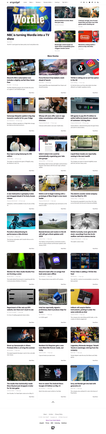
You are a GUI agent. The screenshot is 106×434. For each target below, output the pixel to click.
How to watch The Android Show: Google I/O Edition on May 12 (51, 385)
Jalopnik (41, 423)
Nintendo (81, 32)
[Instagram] (84, 2)
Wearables (41, 98)
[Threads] (95, 2)
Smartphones (58, 32)
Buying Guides (47, 2)
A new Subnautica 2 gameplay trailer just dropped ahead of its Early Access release (21, 196)
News (30, 2)
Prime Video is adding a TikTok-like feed (84, 273)
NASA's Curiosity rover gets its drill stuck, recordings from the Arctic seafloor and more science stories (84, 234)
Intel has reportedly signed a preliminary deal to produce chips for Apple (52, 310)
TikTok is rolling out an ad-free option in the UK (85, 79)
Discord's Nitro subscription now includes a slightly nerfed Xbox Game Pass (21, 80)
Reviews (38, 2)
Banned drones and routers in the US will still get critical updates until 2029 (52, 234)
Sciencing (57, 423)
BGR (52, 423)
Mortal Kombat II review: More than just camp (64, 21)
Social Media (74, 60)
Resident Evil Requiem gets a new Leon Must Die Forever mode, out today (51, 348)
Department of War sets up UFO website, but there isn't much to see (20, 309)
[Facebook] (81, 2)
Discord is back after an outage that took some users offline (52, 273)
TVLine (47, 423)
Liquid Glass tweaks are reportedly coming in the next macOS (83, 155)
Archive (51, 414)
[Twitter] (87, 2)
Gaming (57, 2)
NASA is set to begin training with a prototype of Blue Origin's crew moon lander (53, 196)
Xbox (8, 254)
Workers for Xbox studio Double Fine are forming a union (20, 273)
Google (40, 366)
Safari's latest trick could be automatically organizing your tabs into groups (52, 156)
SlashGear (64, 423)
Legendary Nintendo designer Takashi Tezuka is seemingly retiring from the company (85, 348)
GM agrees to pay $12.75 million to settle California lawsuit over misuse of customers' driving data (84, 118)
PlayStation (73, 366)
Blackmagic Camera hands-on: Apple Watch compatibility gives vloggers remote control (64, 46)
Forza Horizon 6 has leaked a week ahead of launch (51, 79)
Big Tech (64, 2)
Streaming (73, 254)
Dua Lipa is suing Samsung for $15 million (19, 155)
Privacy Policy (59, 414)
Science (72, 214)
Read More (31, 92)
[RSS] (98, 2)
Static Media (45, 417)
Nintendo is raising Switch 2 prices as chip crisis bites (86, 45)
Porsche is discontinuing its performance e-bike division (17, 233)
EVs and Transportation (76, 176)
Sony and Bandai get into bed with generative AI (83, 385)
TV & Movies (10, 8)
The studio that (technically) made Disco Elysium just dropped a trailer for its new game (20, 386)
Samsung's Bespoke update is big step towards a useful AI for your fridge (21, 117)
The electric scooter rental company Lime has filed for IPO (84, 195)
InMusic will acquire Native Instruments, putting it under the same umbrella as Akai (83, 310)
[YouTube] (89, 2)
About (45, 414)
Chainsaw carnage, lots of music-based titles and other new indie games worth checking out (88, 22)
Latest (25, 2)
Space (40, 176)
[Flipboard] (92, 2)
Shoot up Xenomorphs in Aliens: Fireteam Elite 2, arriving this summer (21, 347)
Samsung (9, 98)
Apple (40, 136)
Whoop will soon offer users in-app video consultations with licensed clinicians (52, 118)
